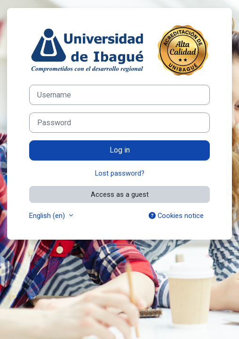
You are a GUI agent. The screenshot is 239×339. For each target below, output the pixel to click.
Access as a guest (120, 194)
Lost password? (119, 173)
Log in (120, 149)
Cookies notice (176, 215)
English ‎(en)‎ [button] (48, 215)
